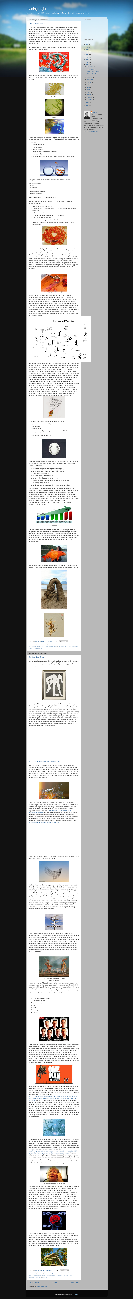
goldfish (34, 646)
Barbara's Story (48, 1273)
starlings (44, 1277)
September (90, 79)
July (88, 84)
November (90, 69)
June (88, 87)
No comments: (50, 1270)
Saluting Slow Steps (36, 657)
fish (30, 646)
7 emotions (40, 1273)
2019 (87, 49)
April (88, 92)
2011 (87, 105)
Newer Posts (34, 1283)
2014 (87, 62)
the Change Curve (39, 648)
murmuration (59, 1275)
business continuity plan (60, 1273)
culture (72, 644)
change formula (42, 644)
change (35, 644)
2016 (87, 57)
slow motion (38, 1277)
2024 (87, 44)
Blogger (77, 1294)
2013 (87, 64)
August (89, 82)
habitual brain (51, 1275)
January (89, 99)
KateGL (95, 112)
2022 (87, 47)
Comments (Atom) (42, 1286)
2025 (87, 42)
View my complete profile (91, 131)
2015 (87, 59)
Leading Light (36, 9)
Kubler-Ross (44, 646)
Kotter (38, 646)
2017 (87, 54)
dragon (77, 644)
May (88, 89)
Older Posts (74, 1283)
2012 (87, 102)
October (89, 77)
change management (54, 644)
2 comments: (50, 641)
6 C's (34, 1273)
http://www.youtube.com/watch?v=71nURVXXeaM (44, 761)
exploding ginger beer (40, 1275)
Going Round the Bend (37, 24)
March (89, 94)
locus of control (53, 646)
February (90, 97)
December (90, 66)
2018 (87, 52)
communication (65, 644)
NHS (65, 1275)
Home (54, 1283)
